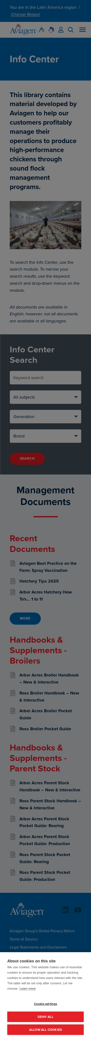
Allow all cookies (45, 1029)
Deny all (45, 1016)
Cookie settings (45, 1003)
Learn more (28, 988)
